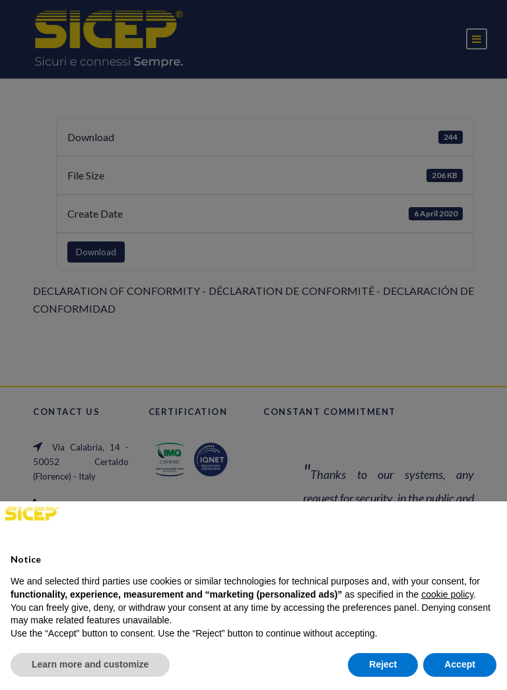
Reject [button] (383, 664)
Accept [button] (459, 664)
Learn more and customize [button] (90, 664)
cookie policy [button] (447, 594)
